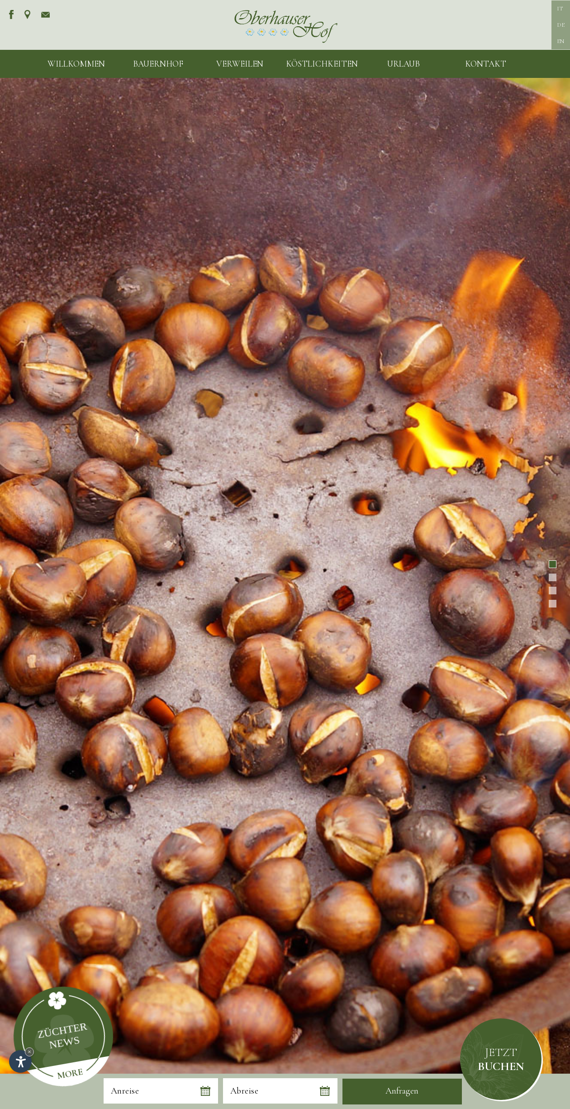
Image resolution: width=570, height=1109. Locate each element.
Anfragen (401, 1090)
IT (560, 8)
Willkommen (76, 63)
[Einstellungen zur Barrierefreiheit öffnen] (20, 1061)
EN (560, 41)
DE (561, 25)
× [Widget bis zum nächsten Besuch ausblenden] (29, 1051)
